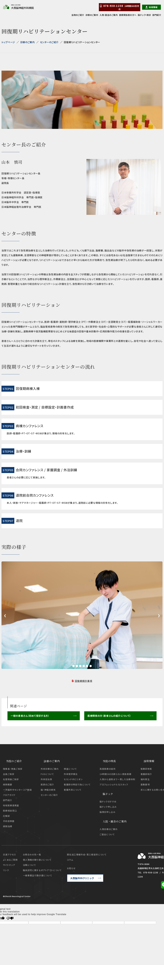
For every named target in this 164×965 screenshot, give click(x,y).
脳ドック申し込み (108, 806)
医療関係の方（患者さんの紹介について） (109, 716)
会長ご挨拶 (8, 773)
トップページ (8, 42)
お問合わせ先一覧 (32, 854)
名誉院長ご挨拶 (11, 779)
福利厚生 (145, 779)
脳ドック (108, 794)
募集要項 (145, 784)
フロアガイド (9, 794)
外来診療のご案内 (50, 768)
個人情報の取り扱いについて (37, 859)
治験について (29, 864)
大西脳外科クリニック (82, 878)
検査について (70, 768)
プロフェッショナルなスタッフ (114, 784)
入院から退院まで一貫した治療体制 (117, 779)
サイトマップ (9, 864)
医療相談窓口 (10, 810)
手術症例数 (8, 820)
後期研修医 (146, 768)
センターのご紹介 (49, 42)
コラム (70, 859)
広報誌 (6, 815)
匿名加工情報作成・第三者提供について (87, 854)
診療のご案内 (92, 14)
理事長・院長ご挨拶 (12, 768)
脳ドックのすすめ (108, 801)
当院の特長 (109, 761)
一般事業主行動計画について (37, 875)
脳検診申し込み (107, 811)
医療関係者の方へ (127, 14)
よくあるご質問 (10, 859)
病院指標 (7, 826)
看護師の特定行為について (77, 784)
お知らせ (71, 868)
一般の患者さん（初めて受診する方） (30, 716)
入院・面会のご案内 (109, 14)
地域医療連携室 (11, 805)
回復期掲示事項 (83, 681)
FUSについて (47, 773)
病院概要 (7, 784)
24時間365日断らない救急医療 (115, 773)
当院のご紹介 (77, 14)
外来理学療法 (71, 773)
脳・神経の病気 (48, 789)
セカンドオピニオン (73, 779)
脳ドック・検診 (144, 14)
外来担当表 (46, 779)
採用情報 (153, 7)
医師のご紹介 (47, 784)
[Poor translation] (10, 918)
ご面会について (107, 834)
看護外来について (73, 789)
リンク (6, 870)
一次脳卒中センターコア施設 (17, 789)
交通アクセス (9, 854)
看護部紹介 (146, 773)
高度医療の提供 (108, 768)
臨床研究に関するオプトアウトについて (42, 870)
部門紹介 (156, 14)
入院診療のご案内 (108, 828)
